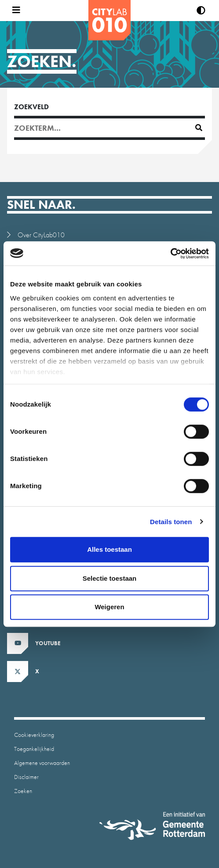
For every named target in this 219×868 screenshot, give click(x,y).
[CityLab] (109, 20)
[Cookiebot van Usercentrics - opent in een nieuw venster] (170, 253)
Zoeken (23, 791)
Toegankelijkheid (34, 749)
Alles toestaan (109, 549)
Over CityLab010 (41, 234)
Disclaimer (26, 777)
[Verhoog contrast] (201, 10)
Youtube (48, 643)
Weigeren (109, 607)
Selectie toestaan (110, 578)
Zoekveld (31, 106)
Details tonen (171, 521)
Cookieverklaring (34, 735)
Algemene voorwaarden (42, 763)
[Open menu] (14, 10)
